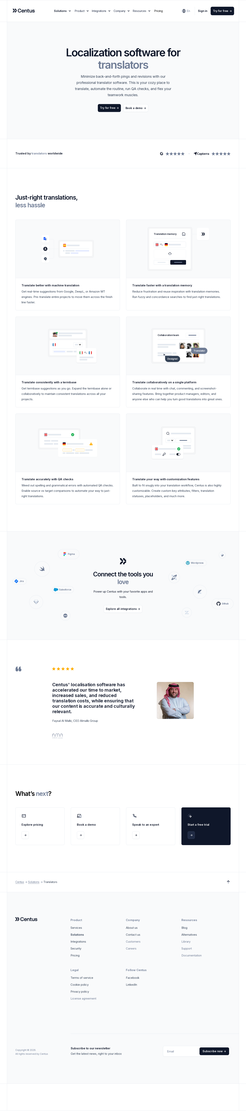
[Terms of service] (82, 980)
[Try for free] (219, 12)
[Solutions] (77, 937)
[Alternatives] (189, 937)
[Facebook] (132, 980)
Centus (19, 884)
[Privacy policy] (80, 994)
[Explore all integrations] (123, 611)
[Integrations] (78, 944)
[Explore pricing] (40, 829)
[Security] (76, 951)
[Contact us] (133, 937)
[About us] (132, 930)
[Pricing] (75, 958)
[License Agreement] (83, 1001)
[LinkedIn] (131, 987)
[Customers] (133, 944)
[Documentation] (191, 958)
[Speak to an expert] (150, 829)
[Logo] (26, 922)
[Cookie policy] (80, 987)
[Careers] (131, 951)
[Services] (76, 930)
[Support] (186, 951)
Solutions (33, 884)
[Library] (185, 944)
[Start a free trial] (206, 829)
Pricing (159, 12)
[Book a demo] (136, 110)
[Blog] (184, 930)
